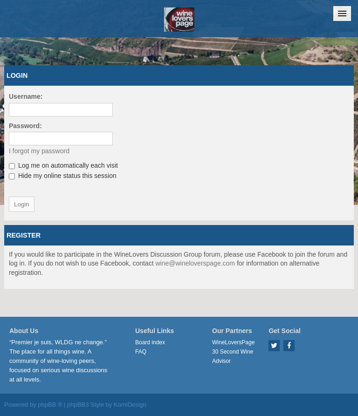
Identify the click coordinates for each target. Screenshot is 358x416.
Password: (25, 126)
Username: (25, 96)
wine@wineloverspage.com (195, 263)
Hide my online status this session (63, 175)
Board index (150, 342)
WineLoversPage (233, 342)
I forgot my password (39, 151)
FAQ (140, 351)
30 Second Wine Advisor (232, 356)
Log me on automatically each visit (63, 165)
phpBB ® (50, 404)
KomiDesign (130, 404)
